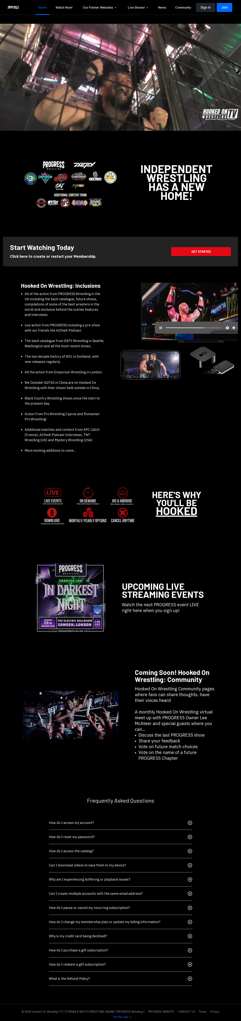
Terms (202, 1011)
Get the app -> (122, 1016)
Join (224, 7)
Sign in (205, 7)
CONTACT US (186, 1011)
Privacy (214, 1011)
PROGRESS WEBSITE (161, 1011)
